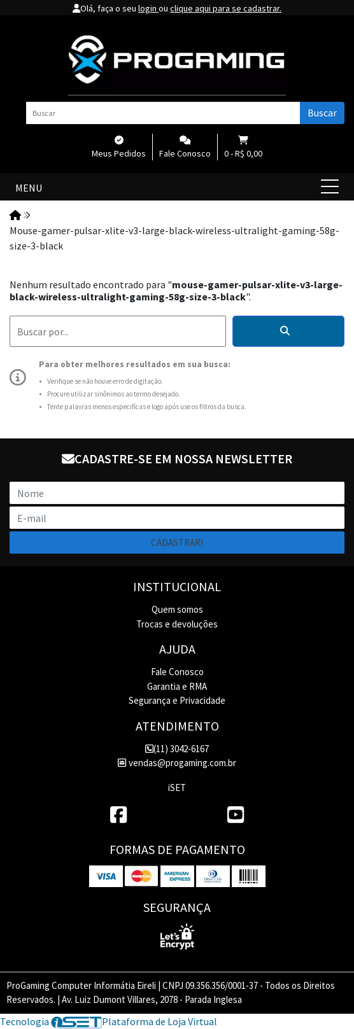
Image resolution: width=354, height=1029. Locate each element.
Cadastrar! (177, 542)
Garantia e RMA (177, 686)
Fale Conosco (177, 672)
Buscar (322, 112)
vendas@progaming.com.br (177, 763)
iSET (177, 787)
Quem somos (177, 609)
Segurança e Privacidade (177, 700)
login (148, 8)
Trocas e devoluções (177, 624)
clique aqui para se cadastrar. (225, 8)
